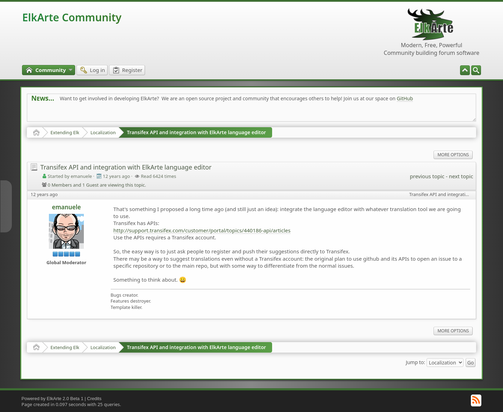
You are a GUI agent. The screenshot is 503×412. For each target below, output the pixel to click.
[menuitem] (476, 70)
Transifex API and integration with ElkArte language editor (196, 132)
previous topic (427, 176)
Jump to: (415, 362)
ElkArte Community (72, 17)
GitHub (405, 98)
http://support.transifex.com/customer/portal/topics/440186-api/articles (202, 230)
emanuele (66, 207)
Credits (94, 398)
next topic (461, 176)
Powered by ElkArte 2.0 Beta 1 (52, 398)
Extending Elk (65, 132)
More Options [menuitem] (453, 155)
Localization (103, 132)
